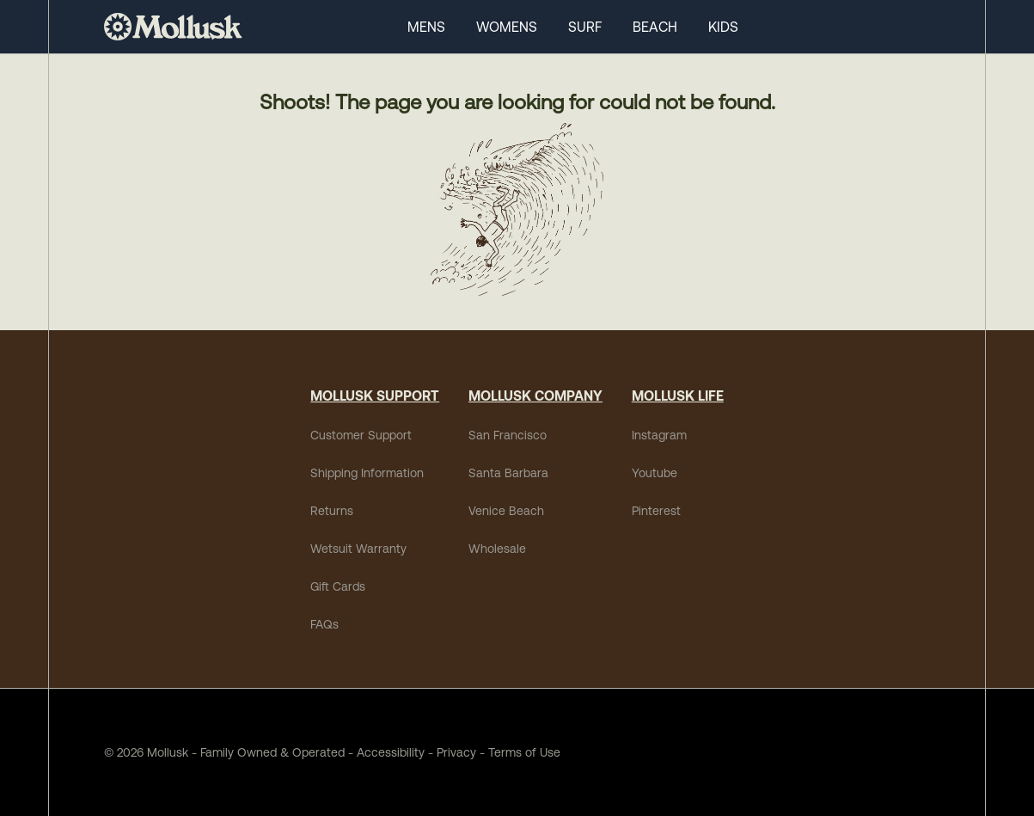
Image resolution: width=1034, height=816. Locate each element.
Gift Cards (337, 586)
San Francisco (507, 435)
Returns (331, 511)
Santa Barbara (508, 473)
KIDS (723, 26)
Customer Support (361, 435)
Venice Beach (506, 511)
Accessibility (385, 752)
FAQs (324, 624)
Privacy (456, 752)
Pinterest (656, 511)
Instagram (659, 435)
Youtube (654, 473)
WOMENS (506, 26)
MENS (426, 26)
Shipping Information (367, 473)
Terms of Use (524, 752)
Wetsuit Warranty (358, 548)
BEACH (655, 26)
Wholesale (497, 548)
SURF (585, 26)
